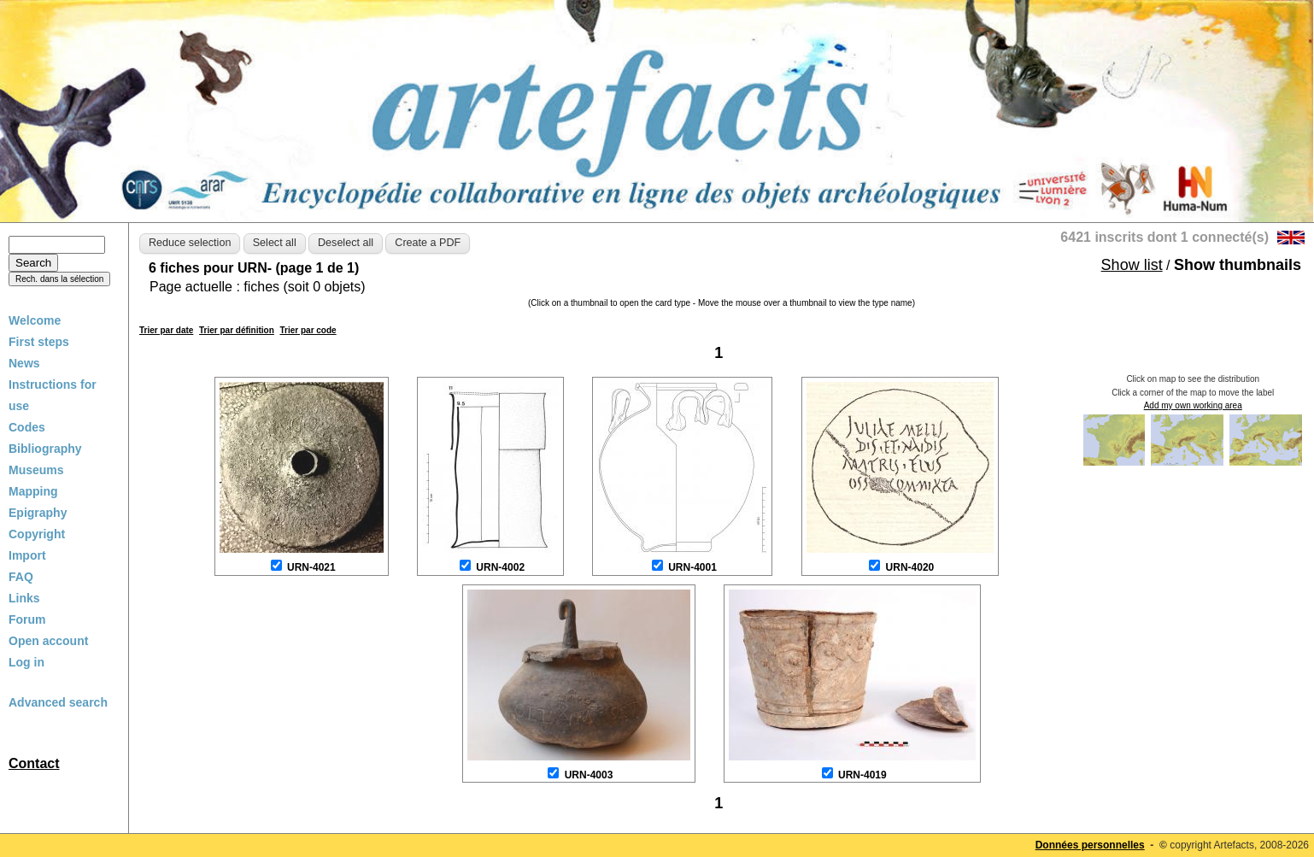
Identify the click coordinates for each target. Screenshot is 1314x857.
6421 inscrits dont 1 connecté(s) (1164, 237)
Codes (27, 427)
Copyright (37, 534)
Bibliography (45, 448)
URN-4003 (589, 775)
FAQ (21, 577)
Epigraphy (38, 512)
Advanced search (58, 702)
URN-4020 (910, 567)
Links (24, 598)
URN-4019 (862, 775)
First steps (39, 342)
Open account (48, 641)
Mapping (33, 491)
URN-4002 (500, 567)
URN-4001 (692, 567)
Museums (36, 470)
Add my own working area (1193, 405)
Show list (1132, 264)
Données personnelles (1090, 845)
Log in (26, 662)
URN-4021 (311, 567)
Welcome (35, 320)
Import (27, 555)
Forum (27, 619)
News (24, 363)
